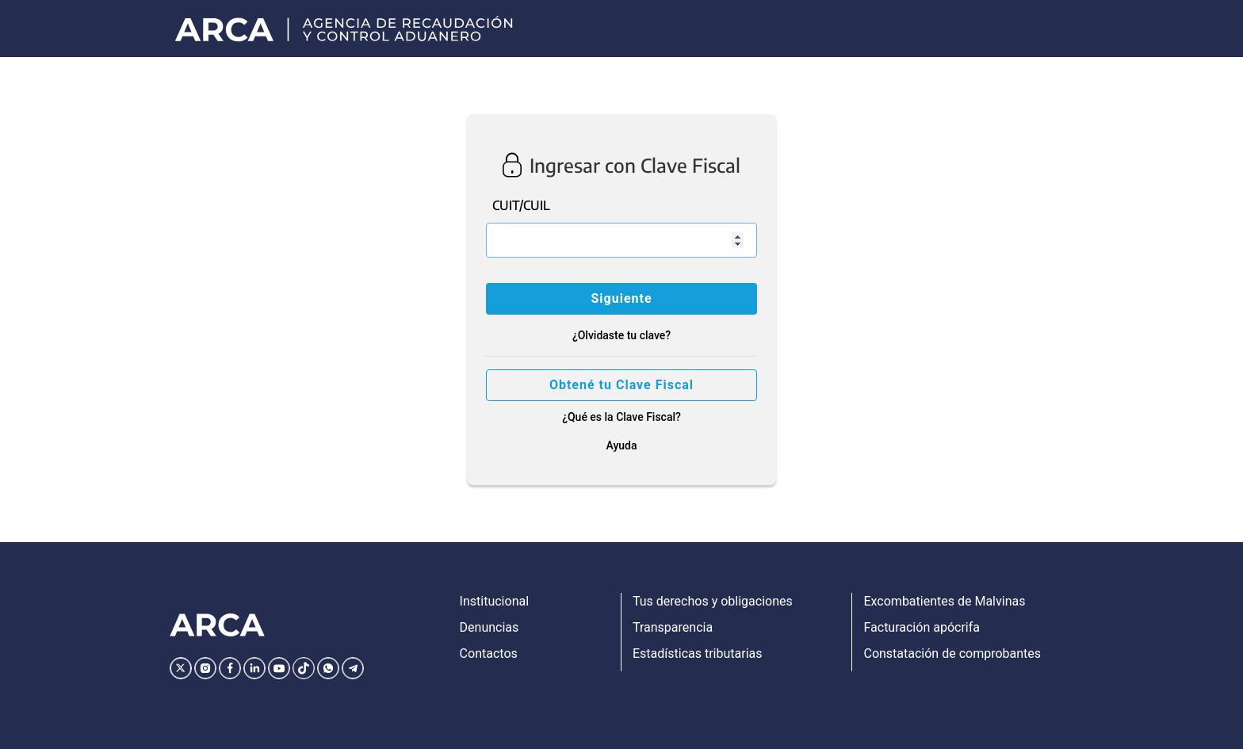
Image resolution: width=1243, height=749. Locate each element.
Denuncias (489, 627)
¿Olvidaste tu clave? (621, 335)
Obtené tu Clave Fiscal (621, 384)
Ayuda (621, 445)
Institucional (494, 601)
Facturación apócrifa (921, 627)
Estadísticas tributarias (698, 653)
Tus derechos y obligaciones (713, 601)
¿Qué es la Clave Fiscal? (621, 417)
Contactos (489, 653)
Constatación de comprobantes (952, 653)
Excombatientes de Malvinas (944, 601)
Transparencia (673, 627)
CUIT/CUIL (521, 205)
